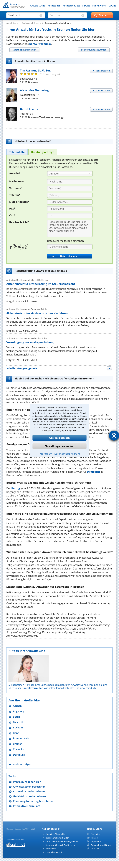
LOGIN (112, 5)
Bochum (18, 727)
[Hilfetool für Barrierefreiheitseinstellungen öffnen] (114, 436)
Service (86, 5)
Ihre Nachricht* (19, 222)
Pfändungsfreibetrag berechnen (33, 801)
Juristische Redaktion (54, 852)
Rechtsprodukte (71, 5)
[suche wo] (64, 15)
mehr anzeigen (22, 764)
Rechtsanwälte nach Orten (57, 838)
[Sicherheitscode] (70, 246)
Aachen (17, 705)
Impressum (45, 453)
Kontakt (94, 837)
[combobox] (70, 173)
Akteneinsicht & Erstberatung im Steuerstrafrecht (40, 284)
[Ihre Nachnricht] (70, 228)
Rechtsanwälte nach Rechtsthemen (61, 845)
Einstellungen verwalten (59, 446)
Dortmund (19, 754)
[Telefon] (70, 195)
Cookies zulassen (59, 437)
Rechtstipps (54, 5)
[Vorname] (70, 188)
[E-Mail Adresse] (70, 202)
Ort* (12, 215)
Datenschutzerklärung (67, 453)
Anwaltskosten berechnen (29, 786)
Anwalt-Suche (37, 5)
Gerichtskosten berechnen (29, 796)
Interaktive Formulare (26, 806)
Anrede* (14, 173)
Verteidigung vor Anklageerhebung (30, 342)
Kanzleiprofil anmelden (55, 834)
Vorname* (15, 188)
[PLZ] (70, 208)
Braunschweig (21, 738)
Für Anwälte (99, 5)
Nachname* (17, 181)
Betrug (15, 488)
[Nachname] (70, 181)
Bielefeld (18, 722)
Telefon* (14, 195)
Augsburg (18, 711)
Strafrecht (93, 471)
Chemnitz (18, 749)
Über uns (95, 848)
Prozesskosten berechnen (29, 791)
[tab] (24, 49)
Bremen (17, 743)
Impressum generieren (27, 781)
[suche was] (23, 15)
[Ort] (70, 215)
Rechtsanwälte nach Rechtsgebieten (61, 841)
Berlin (16, 716)
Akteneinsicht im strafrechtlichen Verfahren (37, 313)
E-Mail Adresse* (19, 201)
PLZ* (12, 208)
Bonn (16, 733)
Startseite (95, 834)
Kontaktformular (40, 44)
